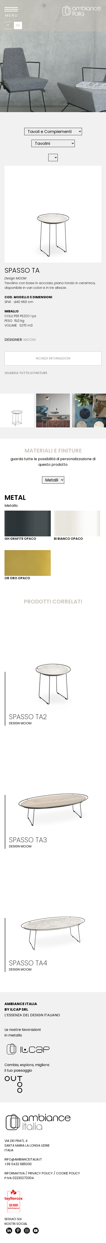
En (18, 25)
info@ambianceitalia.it (23, 1159)
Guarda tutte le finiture (25, 373)
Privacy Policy (40, 1173)
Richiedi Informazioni (53, 358)
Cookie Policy (68, 1173)
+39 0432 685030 (18, 1164)
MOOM (29, 339)
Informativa (14, 1173)
